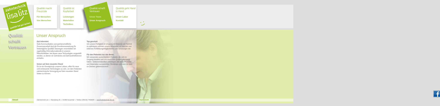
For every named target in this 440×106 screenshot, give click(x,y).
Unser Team (95, 17)
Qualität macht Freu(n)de (44, 10)
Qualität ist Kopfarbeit (68, 10)
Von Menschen (44, 20)
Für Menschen (44, 17)
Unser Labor (122, 17)
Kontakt (119, 20)
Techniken (68, 24)
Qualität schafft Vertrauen (97, 10)
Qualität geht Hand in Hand (125, 10)
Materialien (68, 20)
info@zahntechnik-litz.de (105, 100)
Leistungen (68, 17)
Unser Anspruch (97, 20)
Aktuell (15, 100)
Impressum (144, 100)
